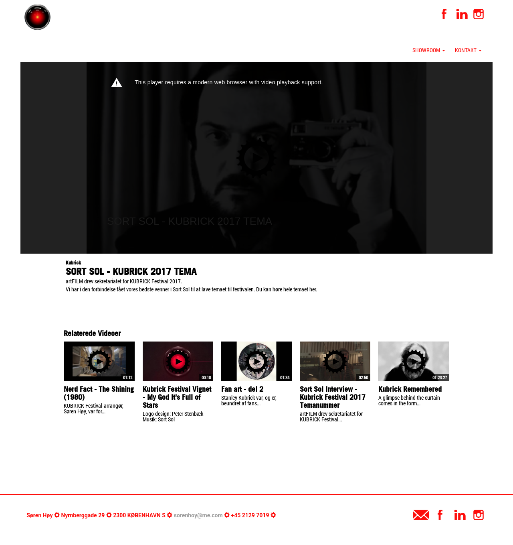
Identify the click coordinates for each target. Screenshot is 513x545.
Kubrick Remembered (410, 389)
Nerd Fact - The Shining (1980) (99, 393)
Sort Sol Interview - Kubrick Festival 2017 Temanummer (333, 397)
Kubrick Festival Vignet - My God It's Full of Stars (177, 397)
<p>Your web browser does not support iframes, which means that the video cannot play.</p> (256, 158)
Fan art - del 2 (242, 389)
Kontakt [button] (468, 50)
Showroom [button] (428, 50)
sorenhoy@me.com (198, 515)
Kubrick (73, 262)
